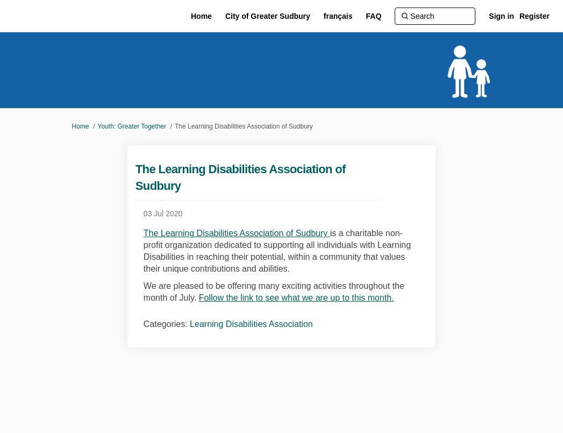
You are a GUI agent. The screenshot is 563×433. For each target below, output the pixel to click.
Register (534, 16)
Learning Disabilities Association (251, 324)
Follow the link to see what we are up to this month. (296, 297)
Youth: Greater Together (132, 126)
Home (80, 126)
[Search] (435, 16)
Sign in (501, 16)
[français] (338, 16)
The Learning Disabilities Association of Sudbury (237, 233)
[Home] (201, 16)
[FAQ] (374, 16)
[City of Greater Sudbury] (268, 16)
